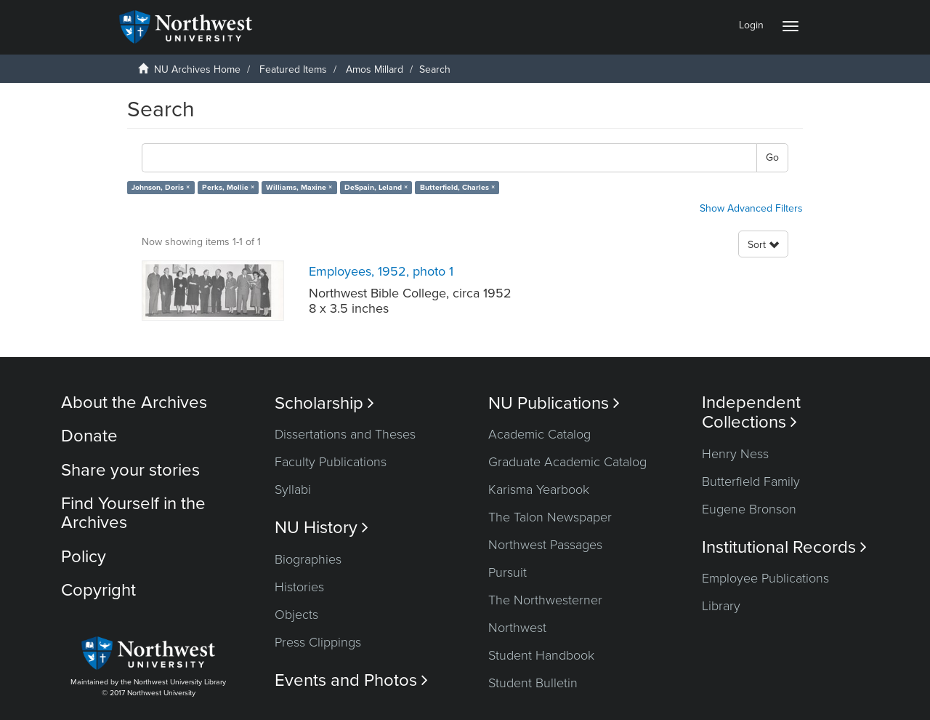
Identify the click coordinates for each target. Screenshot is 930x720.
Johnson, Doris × (161, 187)
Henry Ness (735, 454)
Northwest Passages (545, 545)
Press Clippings (318, 642)
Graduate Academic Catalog (567, 462)
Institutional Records (784, 547)
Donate (89, 436)
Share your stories (130, 470)
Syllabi (293, 489)
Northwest (517, 628)
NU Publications (554, 403)
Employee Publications (765, 578)
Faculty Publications (331, 462)
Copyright (98, 590)
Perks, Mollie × (228, 187)
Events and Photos (351, 680)
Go (772, 157)
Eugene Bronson (749, 509)
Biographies (308, 559)
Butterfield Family (751, 481)
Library (721, 606)
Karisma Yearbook (538, 489)
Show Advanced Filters (751, 208)
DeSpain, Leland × (376, 187)
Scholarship (324, 403)
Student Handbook (541, 655)
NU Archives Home (197, 69)
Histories (299, 587)
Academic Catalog (539, 434)
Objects (296, 615)
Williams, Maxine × (299, 187)
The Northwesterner (545, 600)
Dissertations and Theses (345, 434)
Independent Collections (751, 412)
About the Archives (134, 402)
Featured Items (293, 69)
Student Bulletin (533, 683)
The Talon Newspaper (550, 517)
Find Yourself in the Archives (133, 513)
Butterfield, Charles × (457, 187)
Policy (83, 556)
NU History (321, 527)
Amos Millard (374, 69)
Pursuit (507, 572)
